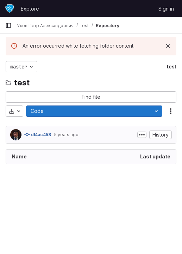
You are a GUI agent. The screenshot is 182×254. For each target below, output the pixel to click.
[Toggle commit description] (141, 135)
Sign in (166, 9)
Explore (30, 9)
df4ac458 (37, 134)
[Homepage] (9, 8)
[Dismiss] (168, 46)
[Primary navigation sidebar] (8, 25)
